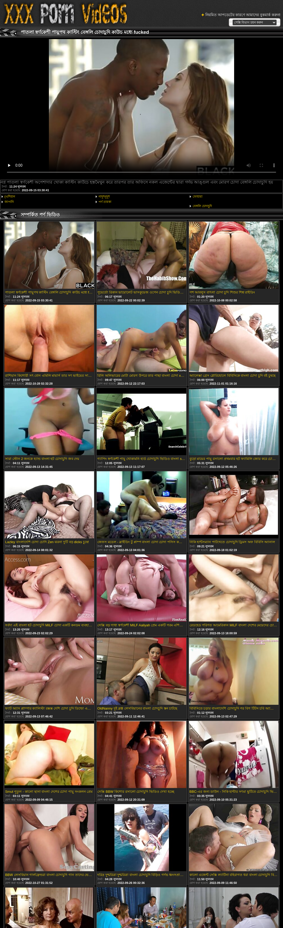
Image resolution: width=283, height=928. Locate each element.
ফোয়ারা (197, 196)
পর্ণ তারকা (105, 202)
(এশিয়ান (9, 196)
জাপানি (9, 202)
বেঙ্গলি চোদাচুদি (202, 206)
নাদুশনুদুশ (104, 196)
